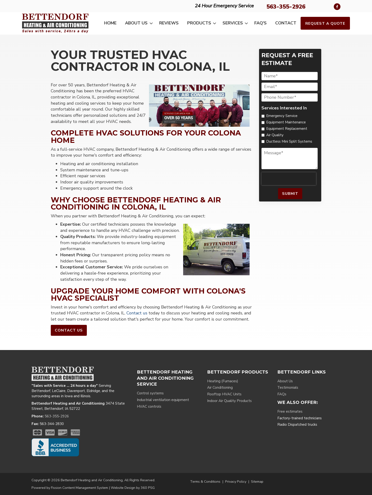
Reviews (169, 23)
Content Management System (85, 487)
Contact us (136, 313)
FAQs (281, 394)
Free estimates (289, 411)
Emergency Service (282, 115)
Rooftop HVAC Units (224, 394)
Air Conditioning (220, 387)
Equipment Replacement (286, 128)
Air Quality (275, 135)
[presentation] (288, 178)
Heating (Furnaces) (222, 381)
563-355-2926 (285, 6)
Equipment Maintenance (286, 122)
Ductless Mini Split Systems (289, 141)
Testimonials (287, 387)
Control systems (150, 393)
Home (110, 23)
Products (202, 23)
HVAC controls (149, 406)
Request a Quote (325, 23)
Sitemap (257, 481)
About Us (139, 23)
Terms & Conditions (205, 481)
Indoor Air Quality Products (229, 400)
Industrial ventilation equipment (163, 399)
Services (236, 23)
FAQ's (260, 23)
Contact (285, 23)
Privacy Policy (235, 481)
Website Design (123, 487)
